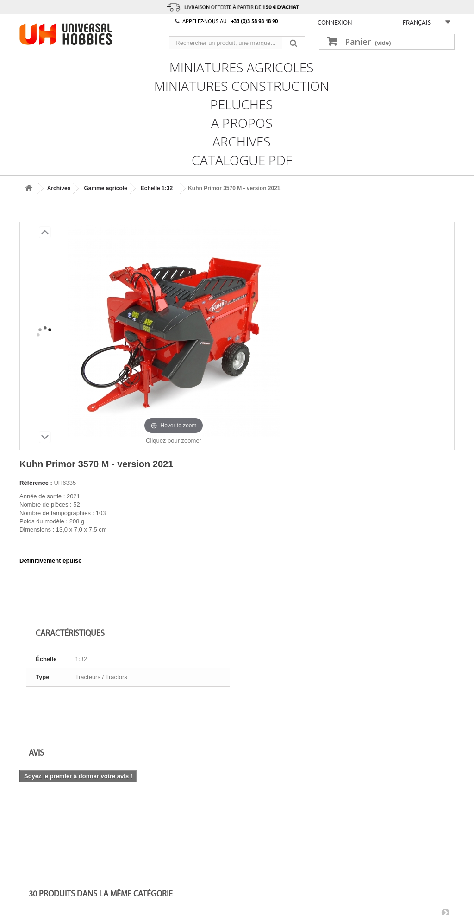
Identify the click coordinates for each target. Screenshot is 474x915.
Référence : (35, 482)
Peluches (241, 103)
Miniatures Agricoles (241, 66)
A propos (242, 122)
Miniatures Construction (241, 85)
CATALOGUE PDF (242, 159)
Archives (241, 140)
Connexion (335, 22)
